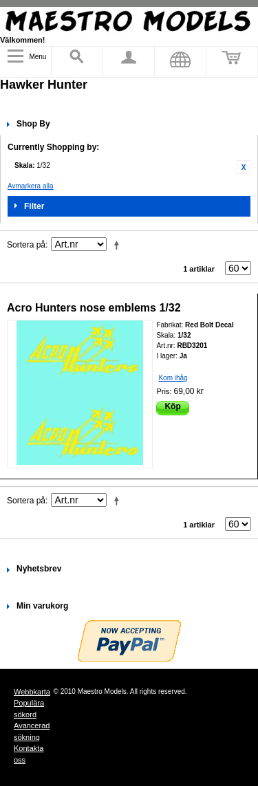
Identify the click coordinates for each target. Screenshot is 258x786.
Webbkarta (32, 692)
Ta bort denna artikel (243, 167)
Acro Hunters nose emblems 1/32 (94, 308)
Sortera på (26, 245)
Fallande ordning (119, 244)
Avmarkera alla (31, 186)
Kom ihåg (172, 378)
